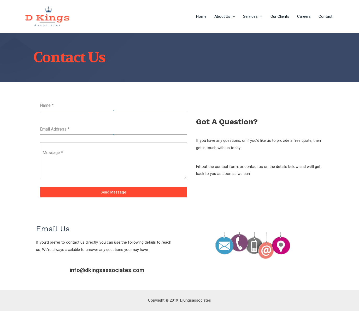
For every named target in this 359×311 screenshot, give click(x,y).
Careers (304, 16)
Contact (325, 16)
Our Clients (279, 16)
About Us (222, 16)
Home (201, 16)
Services (250, 16)
